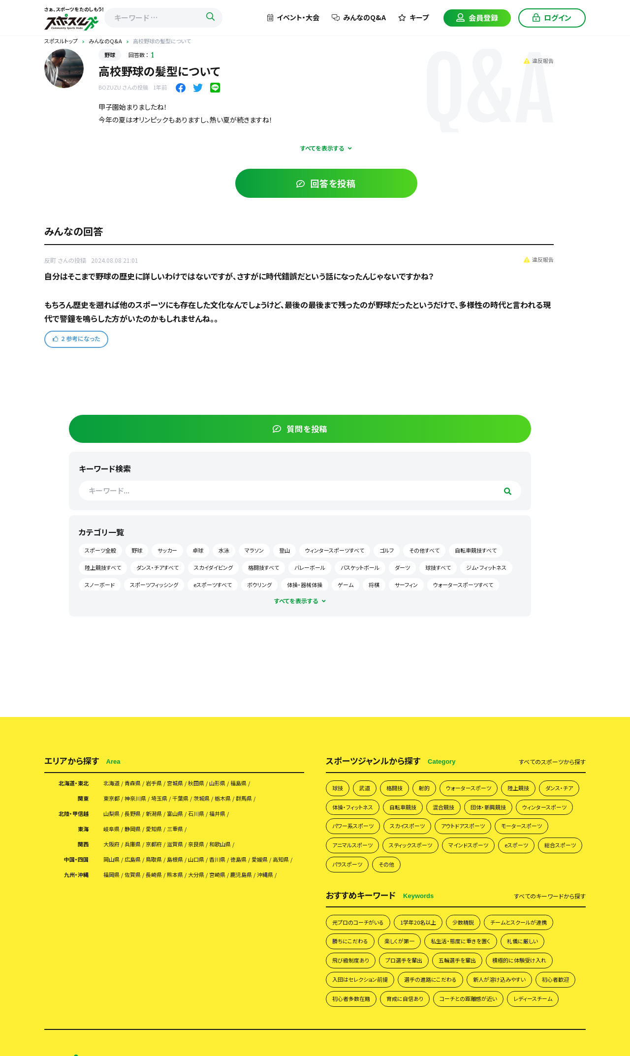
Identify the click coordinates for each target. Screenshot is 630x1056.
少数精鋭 (481, 686)
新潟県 (166, 551)
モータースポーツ (425, 585)
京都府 (166, 584)
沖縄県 (113, 638)
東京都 (113, 534)
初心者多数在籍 (354, 791)
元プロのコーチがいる (363, 686)
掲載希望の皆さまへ (229, 890)
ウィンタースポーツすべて (483, 233)
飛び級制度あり (494, 728)
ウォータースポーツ (481, 523)
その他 (393, 627)
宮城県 (192, 517)
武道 (367, 523)
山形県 (244, 517)
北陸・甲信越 (70, 551)
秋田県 (218, 517)
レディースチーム (355, 812)
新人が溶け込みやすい (441, 770)
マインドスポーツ (423, 606)
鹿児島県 (273, 628)
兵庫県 (139, 584)
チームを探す (180, 874)
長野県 (139, 551)
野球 (109, 55)
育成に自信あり (415, 791)
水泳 (485, 216)
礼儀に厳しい (437, 728)
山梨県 (113, 551)
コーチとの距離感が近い (487, 791)
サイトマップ (290, 907)
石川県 (218, 551)
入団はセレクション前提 (506, 749)
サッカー (536, 199)
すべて (552, 495)
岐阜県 (113, 567)
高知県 (139, 611)
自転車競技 (461, 543)
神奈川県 (143, 534)
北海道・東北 (70, 517)
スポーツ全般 (469, 199)
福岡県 (113, 628)
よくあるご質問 (343, 874)
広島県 (139, 601)
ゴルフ (535, 233)
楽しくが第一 (490, 708)
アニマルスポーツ (489, 585)
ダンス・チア (348, 543)
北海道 (113, 517)
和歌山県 (247, 584)
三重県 (192, 567)
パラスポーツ (350, 627)
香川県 (244, 601)
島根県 (192, 601)
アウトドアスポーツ (358, 585)
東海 (82, 567)
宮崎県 (244, 628)
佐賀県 (139, 628)
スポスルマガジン (186, 907)
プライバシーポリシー (406, 874)
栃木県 (251, 534)
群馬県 (277, 534)
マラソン (515, 216)
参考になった (76, 352)
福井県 (244, 551)
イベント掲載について (489, 890)
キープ (413, 17)
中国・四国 (73, 601)
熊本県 (192, 628)
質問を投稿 (512, 77)
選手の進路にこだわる (363, 770)
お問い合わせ (242, 907)
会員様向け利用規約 (477, 874)
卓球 (459, 216)
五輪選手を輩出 (354, 749)
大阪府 (113, 584)
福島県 (270, 517)
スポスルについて (286, 874)
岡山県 (113, 601)
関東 (82, 534)
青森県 (139, 517)
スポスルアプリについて (303, 890)
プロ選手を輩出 (554, 728)
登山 (545, 216)
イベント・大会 (293, 17)
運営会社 (175, 890)
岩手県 (166, 517)
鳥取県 (166, 601)
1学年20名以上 (431, 686)
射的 (432, 523)
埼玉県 (172, 534)
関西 (82, 584)
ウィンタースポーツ (416, 564)
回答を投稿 (252, 183)
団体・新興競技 (353, 564)
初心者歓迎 (505, 770)
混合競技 (506, 543)
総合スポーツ (526, 606)
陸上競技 (537, 523)
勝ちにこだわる (436, 708)
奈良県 (218, 584)
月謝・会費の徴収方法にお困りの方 (397, 890)
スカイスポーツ (546, 564)
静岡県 (139, 567)
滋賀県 (192, 584)
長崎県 (166, 628)
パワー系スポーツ (483, 564)
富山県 (192, 551)
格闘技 (400, 523)
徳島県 (270, 601)
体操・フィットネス (405, 543)
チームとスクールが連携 (365, 708)
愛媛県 (113, 611)
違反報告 (389, 59)
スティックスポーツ (357, 606)
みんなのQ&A (359, 17)
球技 (338, 523)
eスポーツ (477, 606)
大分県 (218, 628)
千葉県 (199, 534)
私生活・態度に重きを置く (367, 728)
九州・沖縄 (73, 628)
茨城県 (225, 534)
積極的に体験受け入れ (425, 749)
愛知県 (166, 567)
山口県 (218, 601)
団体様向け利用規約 (547, 874)
